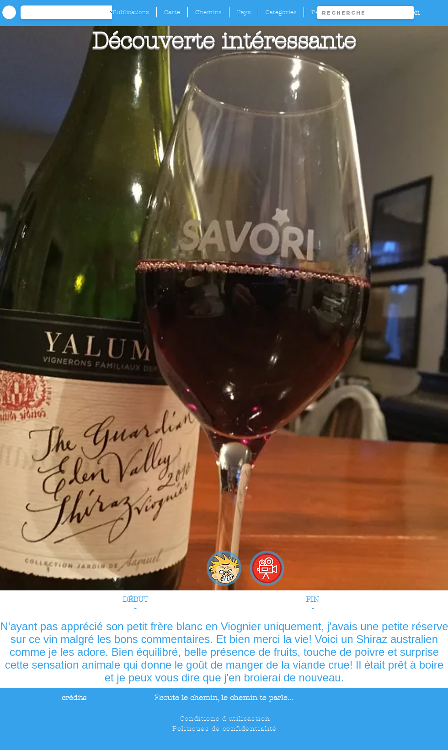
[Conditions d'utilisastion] (226, 718)
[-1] (73, 12)
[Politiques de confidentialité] (225, 728)
